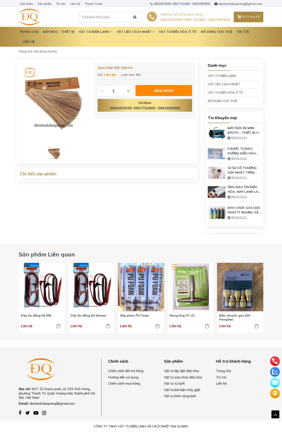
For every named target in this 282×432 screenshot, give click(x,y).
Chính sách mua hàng (124, 383)
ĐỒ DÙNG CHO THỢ (222, 101)
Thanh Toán (93, 4)
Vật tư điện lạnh (95, 32)
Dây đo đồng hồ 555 (36, 315)
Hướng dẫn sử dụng (123, 377)
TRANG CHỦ (29, 32)
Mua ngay (164, 90)
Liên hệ (75, 4)
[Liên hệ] (275, 393)
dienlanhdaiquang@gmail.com (240, 4)
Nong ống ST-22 (182, 315)
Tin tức (61, 4)
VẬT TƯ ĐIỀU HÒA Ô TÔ (225, 93)
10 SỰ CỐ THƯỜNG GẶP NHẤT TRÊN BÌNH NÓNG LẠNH (242, 170)
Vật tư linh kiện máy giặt (182, 390)
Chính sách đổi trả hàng (125, 371)
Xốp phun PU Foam (134, 315)
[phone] (275, 360)
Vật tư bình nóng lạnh (180, 396)
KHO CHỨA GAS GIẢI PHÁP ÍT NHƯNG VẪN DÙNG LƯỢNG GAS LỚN (244, 210)
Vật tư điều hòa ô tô (178, 32)
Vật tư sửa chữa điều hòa (183, 377)
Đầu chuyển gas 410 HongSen (234, 317)
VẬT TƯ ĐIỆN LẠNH (222, 76)
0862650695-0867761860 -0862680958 (182, 4)
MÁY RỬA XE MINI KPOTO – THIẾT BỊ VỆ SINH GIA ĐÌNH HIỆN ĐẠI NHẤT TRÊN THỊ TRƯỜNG (244, 130)
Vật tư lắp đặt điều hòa (181, 371)
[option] (54, 103)
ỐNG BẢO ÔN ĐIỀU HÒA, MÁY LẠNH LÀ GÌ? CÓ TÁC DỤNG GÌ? (243, 189)
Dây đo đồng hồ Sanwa (88, 315)
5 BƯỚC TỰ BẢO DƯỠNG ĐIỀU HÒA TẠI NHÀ (242, 151)
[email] (275, 382)
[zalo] (275, 371)
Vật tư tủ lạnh (174, 383)
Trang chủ (25, 51)
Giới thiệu (26, 4)
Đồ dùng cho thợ (216, 32)
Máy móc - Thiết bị (58, 32)
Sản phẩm (44, 4)
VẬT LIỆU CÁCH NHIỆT (224, 84)
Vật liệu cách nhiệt (135, 32)
